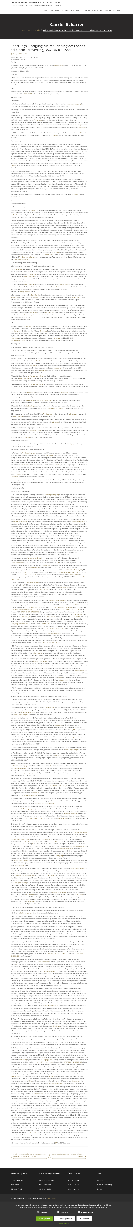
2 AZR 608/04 (58, 65)
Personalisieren (63, 1223)
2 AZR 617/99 (68, 570)
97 (56, 1143)
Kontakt (116, 10)
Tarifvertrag (38, 120)
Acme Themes (51, 1198)
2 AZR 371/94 (15, 839)
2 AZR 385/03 (34, 567)
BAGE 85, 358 (33, 574)
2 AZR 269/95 (66, 609)
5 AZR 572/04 (31, 1132)
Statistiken (62, 1212)
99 (42, 315)
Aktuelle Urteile (83, 10)
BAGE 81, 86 (76, 609)
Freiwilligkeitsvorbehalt (55, 408)
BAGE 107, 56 (63, 786)
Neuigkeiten (97, 10)
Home (45, 10)
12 (25, 730)
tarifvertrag (77, 125)
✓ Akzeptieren (44, 1219)
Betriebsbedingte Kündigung (68, 572)
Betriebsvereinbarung (18, 340)
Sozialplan (75, 194)
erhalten (32, 257)
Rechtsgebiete (55, 10)
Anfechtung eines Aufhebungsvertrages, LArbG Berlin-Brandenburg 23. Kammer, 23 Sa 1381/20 (30, 1155)
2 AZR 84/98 (46, 839)
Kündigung (16, 331)
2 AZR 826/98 (54, 841)
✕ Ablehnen (84, 1219)
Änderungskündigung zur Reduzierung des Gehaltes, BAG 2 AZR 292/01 (69, 1155)
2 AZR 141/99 (46, 643)
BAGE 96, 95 (35, 612)
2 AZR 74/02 (28, 818)
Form (49, 184)
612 (16, 1117)
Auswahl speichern (64, 1219)
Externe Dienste (85, 1212)
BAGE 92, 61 (60, 628)
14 (74, 730)
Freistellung (64, 392)
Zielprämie (14, 338)
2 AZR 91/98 (26, 841)
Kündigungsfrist (64, 284)
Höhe (75, 151)
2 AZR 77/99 (26, 572)
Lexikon (108, 10)
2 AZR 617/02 (53, 786)
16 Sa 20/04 (28, 94)
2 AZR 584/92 (81, 577)
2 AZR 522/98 (50, 628)
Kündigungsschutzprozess (57, 600)
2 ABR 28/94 (79, 954)
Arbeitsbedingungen (35, 430)
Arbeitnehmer (48, 255)
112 (13, 197)
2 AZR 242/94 (35, 607)
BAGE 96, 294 (78, 570)
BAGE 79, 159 (25, 839)
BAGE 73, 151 (15, 579)
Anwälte (68, 10)
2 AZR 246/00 (43, 590)
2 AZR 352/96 (23, 574)
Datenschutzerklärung (105, 1184)
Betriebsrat (54, 135)
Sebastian (28, 54)
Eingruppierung (48, 1060)
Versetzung (55, 252)
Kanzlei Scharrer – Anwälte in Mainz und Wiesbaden (36, 2)
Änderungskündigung (74, 104)
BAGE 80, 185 (15, 956)
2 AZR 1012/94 (26, 617)
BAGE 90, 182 (36, 841)
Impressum (101, 1180)
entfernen (35, 793)
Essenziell (42, 1212)
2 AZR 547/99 (62, 818)
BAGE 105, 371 (38, 818)
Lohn (76, 472)
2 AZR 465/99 (25, 612)
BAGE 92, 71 (56, 643)
